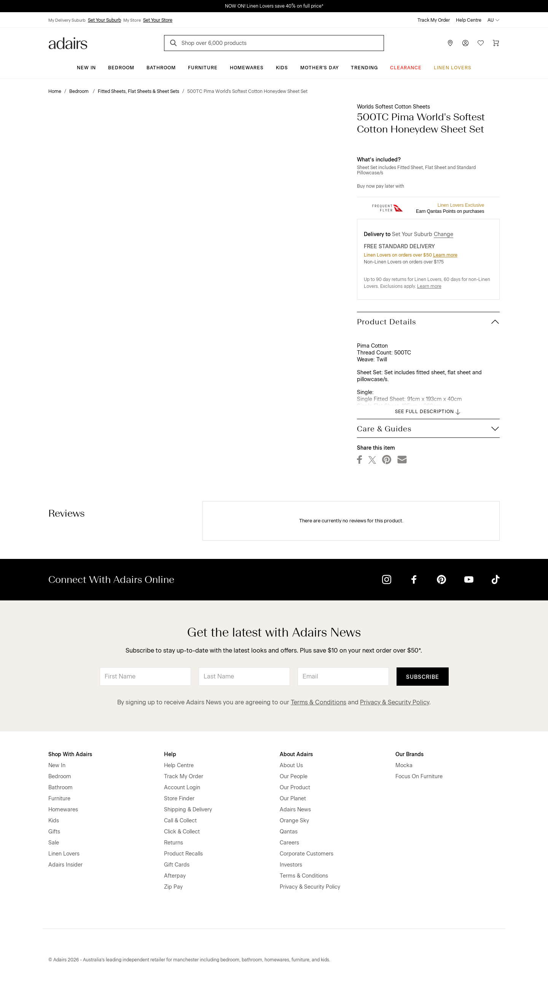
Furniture (203, 67)
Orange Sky (294, 820)
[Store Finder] (450, 43)
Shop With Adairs (70, 754)
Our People (293, 776)
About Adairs (296, 754)
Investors (291, 865)
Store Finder (179, 798)
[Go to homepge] (68, 42)
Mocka (404, 765)
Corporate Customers (306, 854)
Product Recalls (183, 854)
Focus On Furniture (419, 776)
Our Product (295, 787)
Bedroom (121, 67)
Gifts (54, 831)
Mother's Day (319, 67)
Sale (53, 843)
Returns (173, 843)
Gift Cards (177, 865)
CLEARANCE (406, 67)
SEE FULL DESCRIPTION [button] (428, 412)
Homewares (247, 67)
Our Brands (409, 754)
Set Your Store (157, 20)
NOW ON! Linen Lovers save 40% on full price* (274, 6)
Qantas (289, 831)
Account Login (182, 787)
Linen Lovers (453, 67)
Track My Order (433, 20)
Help (170, 754)
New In (86, 67)
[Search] (175, 44)
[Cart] (496, 43)
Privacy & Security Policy (394, 702)
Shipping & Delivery (188, 809)
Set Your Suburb (104, 20)
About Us (291, 765)
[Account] (465, 43)
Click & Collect (182, 831)
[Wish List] (480, 43)
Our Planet (293, 798)
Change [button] (443, 234)
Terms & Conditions (318, 702)
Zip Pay (173, 887)
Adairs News (295, 809)
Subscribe (422, 677)
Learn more (445, 255)
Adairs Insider (65, 865)
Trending (364, 67)
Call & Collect (180, 820)
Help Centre (468, 20)
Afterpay (175, 876)
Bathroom (161, 67)
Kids (282, 67)
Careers (289, 843)
